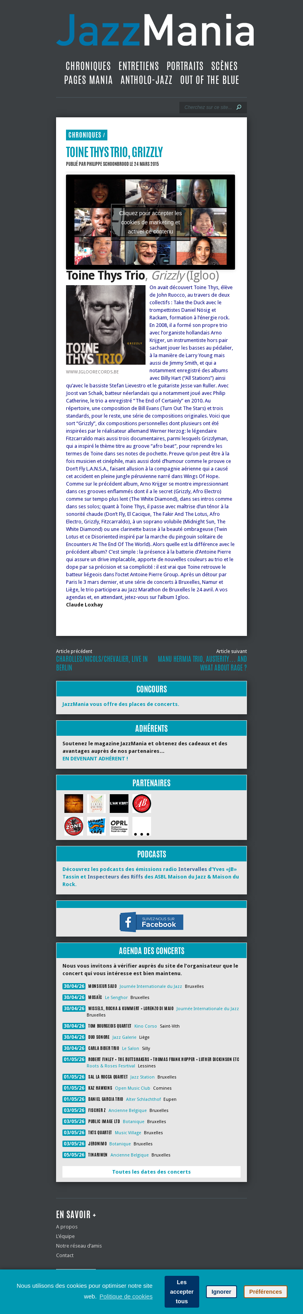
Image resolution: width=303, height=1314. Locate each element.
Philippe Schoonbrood (108, 163)
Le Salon (130, 1048)
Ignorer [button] (221, 1292)
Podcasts (151, 854)
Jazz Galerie (124, 1037)
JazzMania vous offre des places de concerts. (120, 704)
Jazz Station (142, 1077)
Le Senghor (116, 997)
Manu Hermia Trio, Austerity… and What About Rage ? (202, 663)
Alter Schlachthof (143, 1099)
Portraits (185, 66)
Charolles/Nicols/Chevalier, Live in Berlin (102, 663)
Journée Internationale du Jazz (151, 986)
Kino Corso (145, 1026)
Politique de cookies (125, 1296)
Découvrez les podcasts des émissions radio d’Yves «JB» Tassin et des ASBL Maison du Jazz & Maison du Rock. (150, 876)
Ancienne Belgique (128, 1110)
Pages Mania (88, 80)
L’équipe (65, 1236)
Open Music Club (132, 1088)
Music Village (128, 1132)
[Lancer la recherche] (239, 107)
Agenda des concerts (152, 950)
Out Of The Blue (209, 80)
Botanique (133, 1121)
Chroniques (88, 66)
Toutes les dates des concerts (151, 1172)
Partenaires (151, 783)
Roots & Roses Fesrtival (111, 1066)
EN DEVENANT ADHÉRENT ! (95, 759)
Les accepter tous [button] (182, 1291)
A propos (67, 1227)
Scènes (224, 66)
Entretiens (138, 66)
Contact (65, 1255)
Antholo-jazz (146, 80)
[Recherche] (207, 107)
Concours (151, 689)
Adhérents (151, 728)
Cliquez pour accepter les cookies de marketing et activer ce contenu (150, 222)
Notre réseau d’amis (79, 1246)
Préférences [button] (265, 1292)
